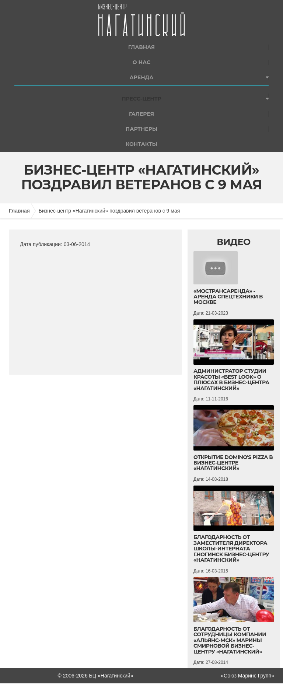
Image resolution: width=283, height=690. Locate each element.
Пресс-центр (141, 98)
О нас (141, 62)
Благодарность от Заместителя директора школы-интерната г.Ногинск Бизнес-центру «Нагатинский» (231, 548)
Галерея (141, 114)
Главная (141, 47)
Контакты (141, 144)
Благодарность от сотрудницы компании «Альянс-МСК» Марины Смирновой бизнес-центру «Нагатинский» (229, 640)
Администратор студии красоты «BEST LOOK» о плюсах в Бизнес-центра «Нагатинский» (231, 379)
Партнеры (141, 129)
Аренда (142, 77)
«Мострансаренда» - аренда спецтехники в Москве (228, 297)
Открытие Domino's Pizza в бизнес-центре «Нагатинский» (233, 463)
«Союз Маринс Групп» (247, 676)
